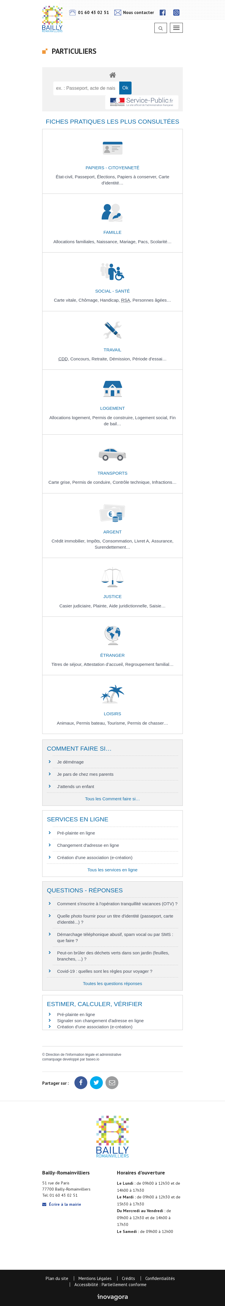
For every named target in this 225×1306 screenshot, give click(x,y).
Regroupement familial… (149, 664)
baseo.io (92, 1059)
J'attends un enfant (75, 786)
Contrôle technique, (132, 482)
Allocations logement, (70, 417)
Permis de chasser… (147, 723)
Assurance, (162, 540)
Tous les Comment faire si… (112, 798)
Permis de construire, (113, 417)
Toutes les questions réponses (112, 983)
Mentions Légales (95, 1278)
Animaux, (66, 723)
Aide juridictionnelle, (129, 605)
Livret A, (142, 540)
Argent (112, 531)
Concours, (81, 358)
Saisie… (157, 605)
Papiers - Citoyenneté (112, 167)
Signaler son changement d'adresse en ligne (100, 1020)
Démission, (120, 358)
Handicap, (110, 300)
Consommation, (118, 540)
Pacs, (144, 241)
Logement (112, 408)
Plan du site (57, 1278)
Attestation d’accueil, (104, 664)
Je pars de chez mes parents (85, 774)
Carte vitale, (66, 300)
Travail (112, 349)
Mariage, (129, 241)
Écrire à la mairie (61, 1204)
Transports (112, 473)
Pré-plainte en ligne (76, 832)
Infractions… (164, 482)
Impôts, (94, 540)
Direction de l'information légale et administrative (83, 1055)
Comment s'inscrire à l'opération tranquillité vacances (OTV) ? (117, 903)
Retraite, (101, 358)
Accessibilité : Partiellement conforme (110, 1284)
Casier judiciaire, (76, 605)
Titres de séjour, (67, 664)
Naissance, (108, 241)
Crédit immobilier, (69, 540)
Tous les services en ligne (113, 869)
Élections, (107, 176)
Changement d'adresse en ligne (88, 845)
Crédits (128, 1278)
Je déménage (70, 761)
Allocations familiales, (75, 241)
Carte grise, (60, 482)
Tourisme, (117, 723)
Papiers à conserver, (137, 176)
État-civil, (65, 176)
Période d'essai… (149, 358)
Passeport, (86, 176)
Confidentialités (160, 1278)
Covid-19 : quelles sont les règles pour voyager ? (104, 971)
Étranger (112, 655)
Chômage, (89, 300)
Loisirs (112, 713)
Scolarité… (160, 241)
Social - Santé (112, 291)
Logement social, (152, 417)
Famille (112, 232)
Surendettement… (112, 547)
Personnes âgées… (151, 300)
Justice (112, 596)
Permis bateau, (91, 723)
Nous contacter (134, 12)
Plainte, (101, 605)
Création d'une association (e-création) (94, 857)
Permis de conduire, (92, 482)
